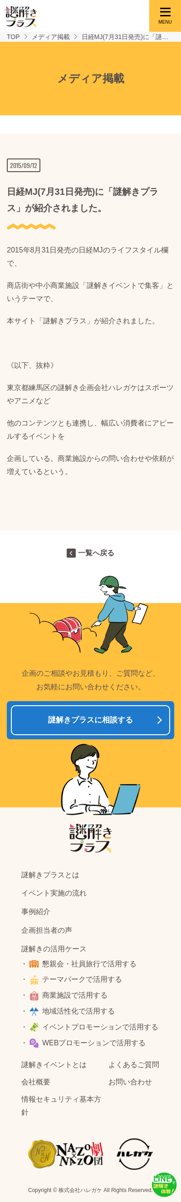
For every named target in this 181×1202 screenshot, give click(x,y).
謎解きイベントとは (54, 1064)
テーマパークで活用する (82, 979)
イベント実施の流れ (54, 893)
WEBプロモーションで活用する (94, 1043)
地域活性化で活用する (78, 1011)
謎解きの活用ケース (54, 949)
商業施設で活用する (75, 995)
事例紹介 (35, 911)
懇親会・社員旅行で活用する (89, 964)
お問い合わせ (130, 1082)
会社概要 (35, 1082)
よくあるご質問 (133, 1064)
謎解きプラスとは (50, 875)
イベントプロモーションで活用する (100, 1027)
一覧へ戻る (96, 553)
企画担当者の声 (46, 930)
